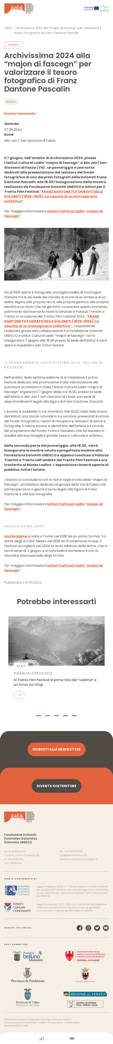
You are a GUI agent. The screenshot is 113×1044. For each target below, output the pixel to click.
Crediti (42, 1022)
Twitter (97, 928)
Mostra (10, 102)
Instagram (88, 928)
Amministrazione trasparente (20, 1022)
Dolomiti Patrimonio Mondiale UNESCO (18, 8)
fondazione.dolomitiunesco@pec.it (78, 859)
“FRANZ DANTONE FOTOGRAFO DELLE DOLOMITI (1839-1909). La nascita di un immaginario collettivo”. (53, 196)
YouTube (106, 928)
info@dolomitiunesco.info (73, 855)
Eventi (14, 44)
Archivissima (16, 536)
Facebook (80, 928)
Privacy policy (55, 1022)
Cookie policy (73, 1022)
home (57, 1038)
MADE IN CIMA (21, 1025)
